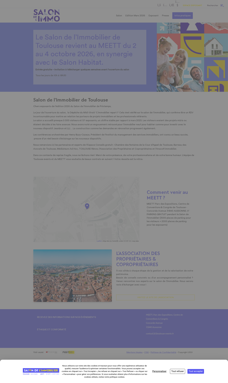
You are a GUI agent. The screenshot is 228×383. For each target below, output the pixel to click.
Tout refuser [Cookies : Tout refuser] (177, 371)
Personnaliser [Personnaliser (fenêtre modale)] (159, 371)
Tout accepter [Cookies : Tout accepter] (196, 371)
